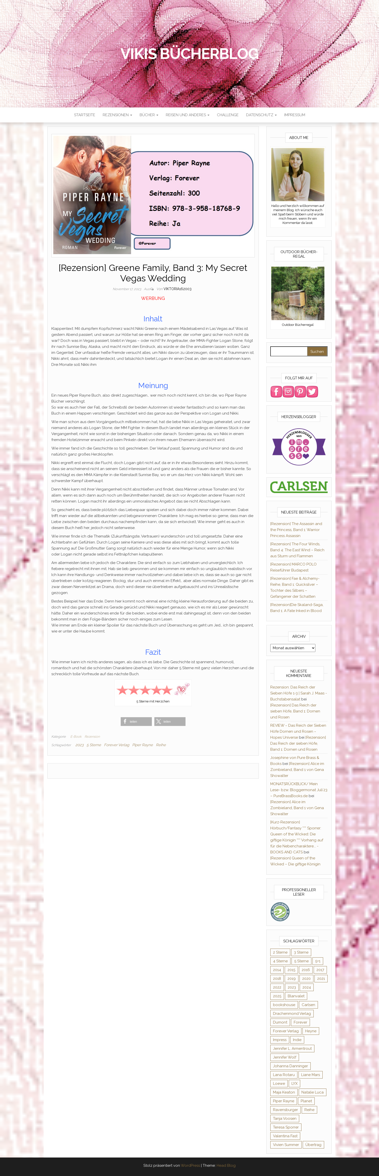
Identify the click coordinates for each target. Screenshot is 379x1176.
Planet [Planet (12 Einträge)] (306, 1101)
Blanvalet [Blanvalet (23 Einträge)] (296, 996)
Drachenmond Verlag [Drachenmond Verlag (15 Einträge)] (292, 1013)
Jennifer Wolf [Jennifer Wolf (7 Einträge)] (284, 1057)
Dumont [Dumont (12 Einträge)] (280, 1022)
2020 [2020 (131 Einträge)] (306, 978)
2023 (79, 745)
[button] (136, 721)
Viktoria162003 (177, 289)
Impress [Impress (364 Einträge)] (279, 1040)
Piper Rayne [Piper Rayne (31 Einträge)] (283, 1101)
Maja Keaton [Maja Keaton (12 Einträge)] (284, 1092)
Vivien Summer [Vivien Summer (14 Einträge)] (286, 1145)
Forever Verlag (116, 745)
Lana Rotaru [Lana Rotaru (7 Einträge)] (284, 1075)
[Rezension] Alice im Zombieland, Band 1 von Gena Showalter (297, 769)
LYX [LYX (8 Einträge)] (294, 1083)
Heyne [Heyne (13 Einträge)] (310, 1031)
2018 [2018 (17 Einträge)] (277, 978)
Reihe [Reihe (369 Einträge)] (309, 1110)
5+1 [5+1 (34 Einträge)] (317, 961)
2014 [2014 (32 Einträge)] (277, 970)
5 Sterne (94, 745)
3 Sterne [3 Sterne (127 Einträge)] (301, 952)
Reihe (161, 745)
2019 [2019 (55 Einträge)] (291, 978)
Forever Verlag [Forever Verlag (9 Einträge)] (286, 1031)
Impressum (294, 115)
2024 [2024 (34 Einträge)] (306, 987)
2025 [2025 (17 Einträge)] (277, 996)
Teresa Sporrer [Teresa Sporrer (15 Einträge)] (286, 1127)
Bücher (149, 115)
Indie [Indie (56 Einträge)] (297, 1040)
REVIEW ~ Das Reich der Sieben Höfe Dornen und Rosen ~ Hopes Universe (298, 731)
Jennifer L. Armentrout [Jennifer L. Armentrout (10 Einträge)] (292, 1048)
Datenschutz (261, 115)
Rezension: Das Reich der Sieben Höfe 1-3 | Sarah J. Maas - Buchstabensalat (298, 693)
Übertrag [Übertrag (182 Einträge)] (313, 1145)
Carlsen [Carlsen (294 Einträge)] (308, 1005)
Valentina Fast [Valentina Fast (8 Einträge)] (285, 1136)
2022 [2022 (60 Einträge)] (277, 987)
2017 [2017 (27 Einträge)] (320, 970)
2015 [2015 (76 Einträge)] (291, 970)
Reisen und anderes (187, 115)
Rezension (92, 736)
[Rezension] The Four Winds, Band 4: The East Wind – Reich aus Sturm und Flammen (297, 550)
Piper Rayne (142, 745)
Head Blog (226, 1165)
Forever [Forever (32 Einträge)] (300, 1022)
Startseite (84, 115)
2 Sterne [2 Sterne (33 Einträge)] (280, 952)
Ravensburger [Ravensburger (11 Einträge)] (285, 1110)
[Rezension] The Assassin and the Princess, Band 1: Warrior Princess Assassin (296, 530)
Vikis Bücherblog (189, 53)
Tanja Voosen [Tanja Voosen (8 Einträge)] (284, 1118)
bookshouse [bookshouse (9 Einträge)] (284, 1005)
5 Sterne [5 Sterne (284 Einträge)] (301, 961)
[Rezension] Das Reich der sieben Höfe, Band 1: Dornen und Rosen (295, 711)
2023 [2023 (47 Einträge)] (292, 987)
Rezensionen (117, 115)
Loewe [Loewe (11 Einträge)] (279, 1083)
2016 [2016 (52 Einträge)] (306, 970)
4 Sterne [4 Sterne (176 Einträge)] (280, 961)
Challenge (228, 115)
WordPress (190, 1165)
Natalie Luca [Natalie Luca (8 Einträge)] (312, 1092)
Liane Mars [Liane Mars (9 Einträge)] (310, 1075)
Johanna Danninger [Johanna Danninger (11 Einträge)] (290, 1066)
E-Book (76, 736)
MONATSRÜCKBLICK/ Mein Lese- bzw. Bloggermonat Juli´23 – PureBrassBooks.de (298, 790)
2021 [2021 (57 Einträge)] (321, 978)
